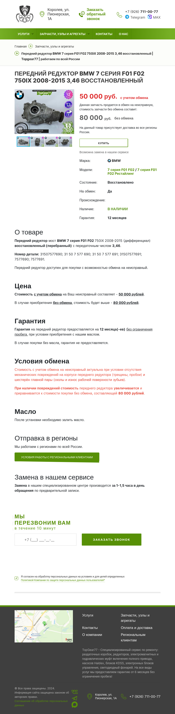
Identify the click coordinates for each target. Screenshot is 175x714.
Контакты (104, 34)
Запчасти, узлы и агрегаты (62, 34)
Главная (21, 46)
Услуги (23, 34)
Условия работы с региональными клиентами (57, 457)
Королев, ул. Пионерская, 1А (106, 696)
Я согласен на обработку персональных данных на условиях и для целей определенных (72, 578)
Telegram (137, 17)
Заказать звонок (111, 540)
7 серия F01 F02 (121, 170)
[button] (70, 111)
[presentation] (47, 558)
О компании (92, 635)
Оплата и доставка (136, 628)
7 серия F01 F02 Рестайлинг (132, 172)
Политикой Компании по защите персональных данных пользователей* (63, 580)
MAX (156, 17)
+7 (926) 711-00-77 (144, 696)
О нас (123, 34)
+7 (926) (141, 11)
